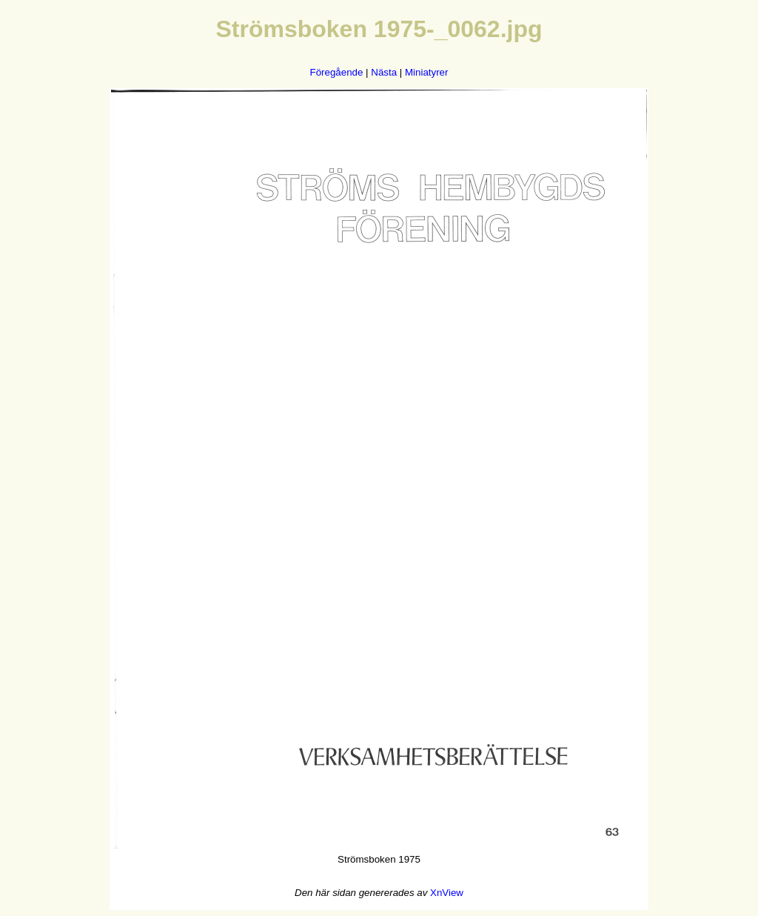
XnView (446, 892)
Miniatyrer (427, 72)
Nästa (384, 72)
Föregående (336, 72)
